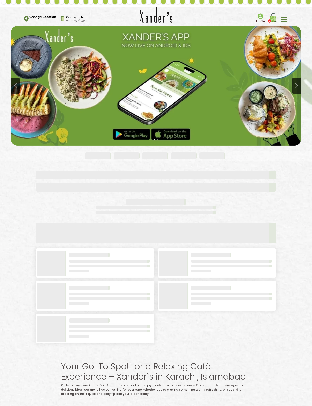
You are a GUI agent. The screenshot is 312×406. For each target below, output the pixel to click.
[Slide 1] (154, 139)
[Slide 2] (157, 139)
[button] (15, 86)
